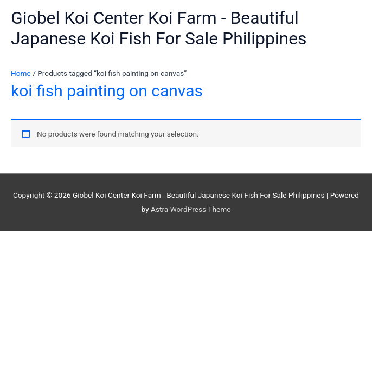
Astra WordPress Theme (190, 209)
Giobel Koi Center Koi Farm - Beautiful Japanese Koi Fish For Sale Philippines (159, 28)
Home (21, 73)
